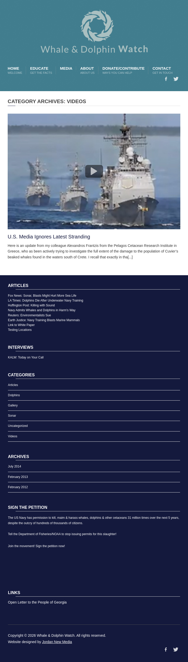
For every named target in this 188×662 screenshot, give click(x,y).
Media (66, 68)
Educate (41, 70)
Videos (12, 436)
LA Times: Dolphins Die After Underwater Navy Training (45, 300)
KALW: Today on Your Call (25, 357)
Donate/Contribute (124, 70)
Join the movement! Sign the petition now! (36, 546)
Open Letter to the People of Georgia (37, 602)
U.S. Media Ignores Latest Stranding (49, 236)
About (87, 70)
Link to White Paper (21, 325)
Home (15, 70)
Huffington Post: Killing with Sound (31, 305)
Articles (13, 385)
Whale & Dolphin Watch (55, 635)
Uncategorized (18, 426)
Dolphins (14, 395)
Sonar (12, 415)
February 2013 (18, 477)
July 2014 (14, 466)
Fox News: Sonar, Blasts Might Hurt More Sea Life (42, 295)
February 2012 (18, 487)
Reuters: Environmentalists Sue (29, 315)
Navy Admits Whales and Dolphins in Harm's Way (41, 310)
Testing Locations (20, 330)
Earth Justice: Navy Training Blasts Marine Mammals (44, 320)
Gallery (13, 405)
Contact (162, 70)
